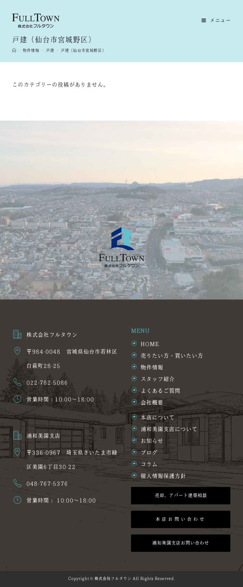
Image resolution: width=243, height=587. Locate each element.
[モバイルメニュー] (216, 20)
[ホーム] (14, 50)
